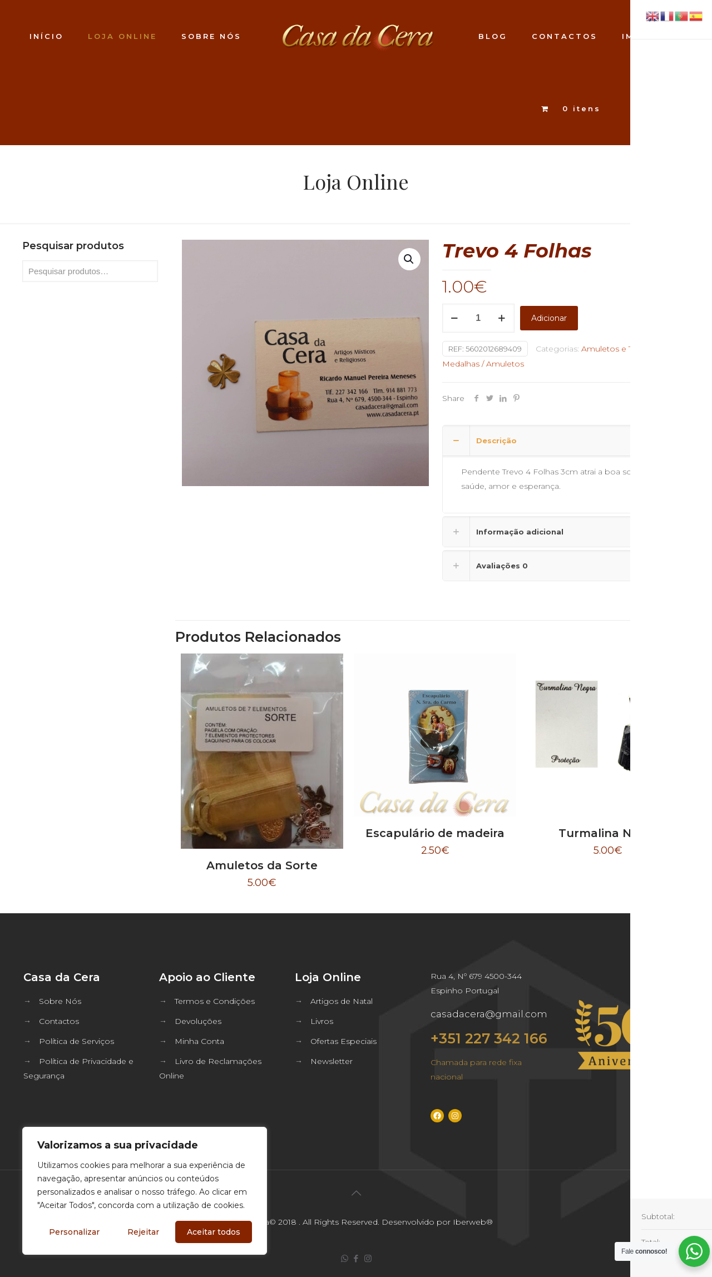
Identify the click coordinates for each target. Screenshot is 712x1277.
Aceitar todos (213, 1232)
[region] (144, 1191)
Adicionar (549, 318)
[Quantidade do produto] (478, 318)
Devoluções (198, 1021)
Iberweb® (473, 1222)
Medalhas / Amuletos (483, 364)
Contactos (59, 1021)
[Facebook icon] (356, 1258)
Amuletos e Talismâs (621, 349)
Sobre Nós (60, 1001)
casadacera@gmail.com (489, 1013)
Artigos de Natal (341, 1001)
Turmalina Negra (608, 833)
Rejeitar (143, 1232)
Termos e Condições (215, 1001)
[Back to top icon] (356, 1193)
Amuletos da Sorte (262, 865)
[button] (409, 259)
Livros (321, 1021)
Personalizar (74, 1232)
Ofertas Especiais (343, 1041)
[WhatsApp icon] (344, 1258)
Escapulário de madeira (435, 833)
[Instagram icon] (368, 1258)
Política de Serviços (76, 1041)
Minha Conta (199, 1041)
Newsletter (331, 1061)
